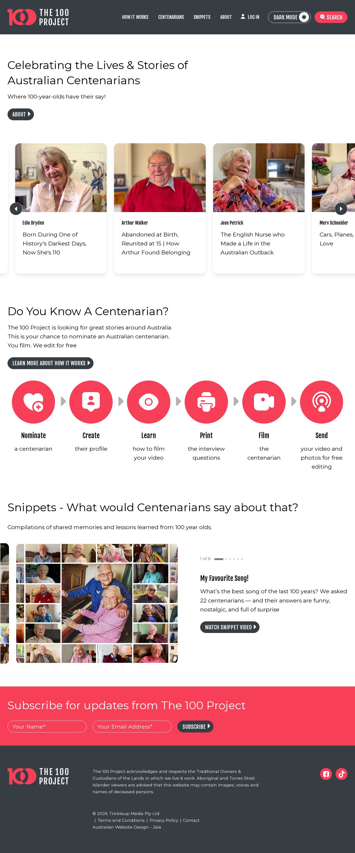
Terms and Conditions (120, 820)
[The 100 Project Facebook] (326, 774)
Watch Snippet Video (228, 627)
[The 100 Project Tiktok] (341, 774)
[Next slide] (341, 208)
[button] (219, 559)
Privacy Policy (162, 820)
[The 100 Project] (38, 17)
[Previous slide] (15, 208)
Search (331, 17)
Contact (190, 820)
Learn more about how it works (49, 363)
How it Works (135, 17)
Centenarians (171, 17)
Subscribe (194, 726)
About (226, 17)
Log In (253, 17)
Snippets (202, 17)
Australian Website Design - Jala (127, 827)
